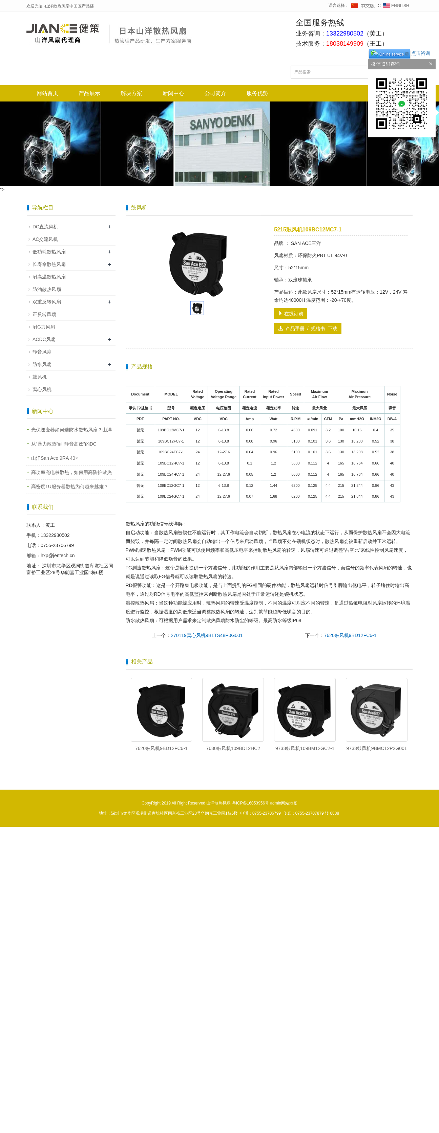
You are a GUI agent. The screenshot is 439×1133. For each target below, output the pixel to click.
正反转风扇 (44, 314)
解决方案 (131, 93)
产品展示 (89, 93)
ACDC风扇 (44, 339)
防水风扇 (42, 364)
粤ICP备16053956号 (250, 803)
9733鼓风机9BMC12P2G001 (377, 748)
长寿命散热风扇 (49, 264)
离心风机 (42, 389)
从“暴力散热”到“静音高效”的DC (64, 444)
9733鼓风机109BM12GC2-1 (304, 748)
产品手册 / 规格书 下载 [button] (307, 328)
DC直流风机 (45, 226)
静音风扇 (42, 352)
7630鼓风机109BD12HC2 (233, 748)
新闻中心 (173, 93)
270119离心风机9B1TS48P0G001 (207, 635)
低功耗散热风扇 (49, 251)
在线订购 (290, 313)
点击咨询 (399, 53)
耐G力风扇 (44, 327)
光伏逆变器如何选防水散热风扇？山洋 (71, 429)
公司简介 (215, 93)
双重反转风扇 (47, 301)
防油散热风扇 (47, 289)
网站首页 (47, 93)
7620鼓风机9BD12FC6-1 (350, 635)
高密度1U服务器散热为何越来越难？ (69, 486)
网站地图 (289, 803)
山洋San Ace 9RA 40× (54, 458)
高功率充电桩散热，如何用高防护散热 (71, 472)
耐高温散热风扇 (49, 276)
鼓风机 (40, 377)
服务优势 (257, 93)
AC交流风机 (45, 239)
